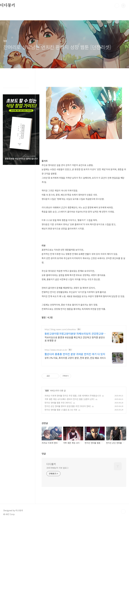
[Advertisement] (84, 342)
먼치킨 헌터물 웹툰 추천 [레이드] (58, 444)
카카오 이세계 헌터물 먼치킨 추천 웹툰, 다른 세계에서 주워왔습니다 (73, 437)
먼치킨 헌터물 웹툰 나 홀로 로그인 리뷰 (61, 451)
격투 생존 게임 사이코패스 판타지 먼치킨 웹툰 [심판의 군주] (69, 441)
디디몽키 (7, 5)
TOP (123, 553)
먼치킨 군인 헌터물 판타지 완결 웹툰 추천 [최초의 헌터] (68, 448)
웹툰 (47, 432)
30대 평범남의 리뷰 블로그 (57, 510)
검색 (117, 6)
